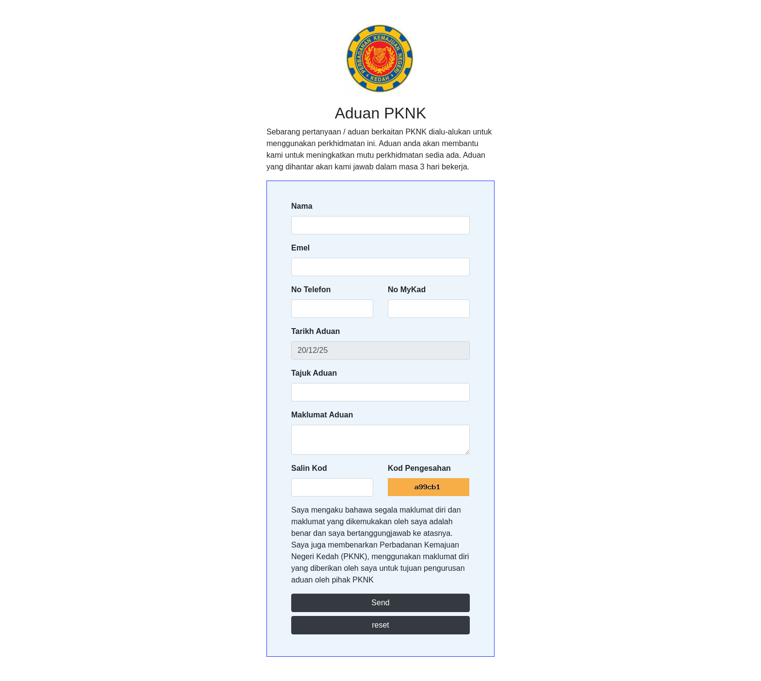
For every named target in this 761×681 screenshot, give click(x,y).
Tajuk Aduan (314, 373)
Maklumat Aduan (322, 415)
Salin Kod (309, 468)
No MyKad (407, 289)
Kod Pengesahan (419, 468)
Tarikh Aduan (315, 331)
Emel (300, 248)
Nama (302, 206)
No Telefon (311, 289)
